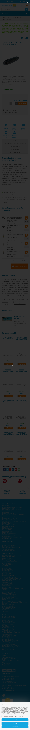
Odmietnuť (15, 726)
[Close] (28, 2)
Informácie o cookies (18, 716)
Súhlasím (15, 719)
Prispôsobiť (15, 723)
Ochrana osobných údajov (7, 716)
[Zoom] (24, 2)
